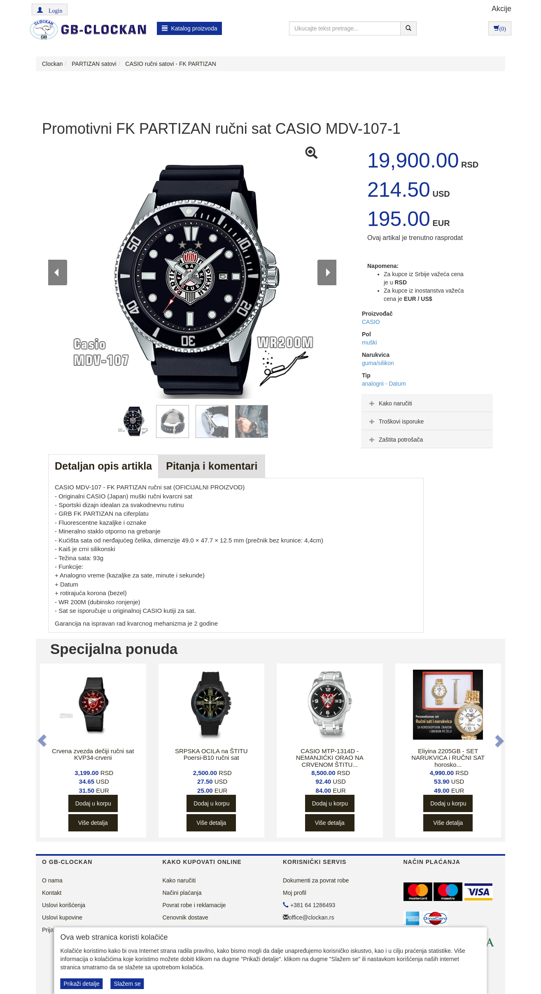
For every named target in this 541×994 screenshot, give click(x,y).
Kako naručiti (389, 403)
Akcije (501, 9)
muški (369, 342)
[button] (50, 9)
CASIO (371, 322)
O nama (52, 880)
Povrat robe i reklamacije (194, 905)
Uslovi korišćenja (63, 905)
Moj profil (294, 892)
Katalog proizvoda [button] (189, 28)
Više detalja (93, 822)
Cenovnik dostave (185, 917)
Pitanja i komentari (211, 466)
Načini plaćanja (182, 892)
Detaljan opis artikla (103, 466)
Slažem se (127, 983)
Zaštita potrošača (395, 439)
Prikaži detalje (81, 983)
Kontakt (51, 892)
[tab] (427, 403)
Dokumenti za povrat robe (316, 880)
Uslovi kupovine (62, 917)
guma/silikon (378, 363)
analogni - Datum (384, 383)
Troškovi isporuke (395, 421)
